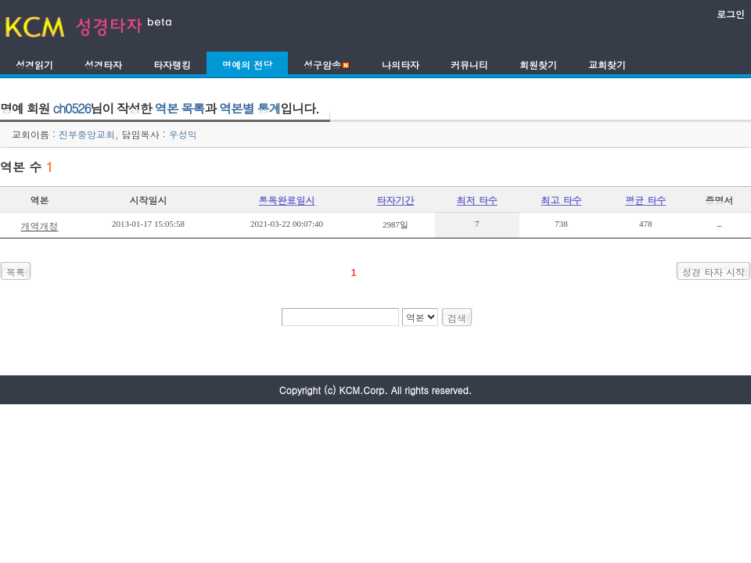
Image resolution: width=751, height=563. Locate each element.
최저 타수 (477, 199)
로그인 (731, 13)
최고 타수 (561, 199)
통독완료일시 (287, 199)
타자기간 (396, 199)
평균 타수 (645, 199)
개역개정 (39, 225)
